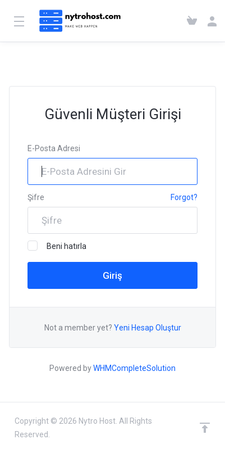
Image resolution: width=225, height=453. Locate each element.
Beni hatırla (56, 246)
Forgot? (184, 197)
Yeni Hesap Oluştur (147, 327)
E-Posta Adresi (53, 148)
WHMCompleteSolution (134, 368)
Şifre (35, 197)
